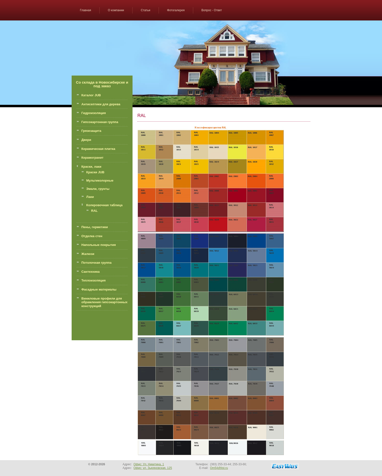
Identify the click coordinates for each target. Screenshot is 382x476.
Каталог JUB (91, 95)
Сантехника (90, 271)
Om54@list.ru (219, 468)
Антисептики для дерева (100, 104)
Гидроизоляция (93, 113)
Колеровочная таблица (104, 205)
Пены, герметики (94, 227)
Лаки (90, 197)
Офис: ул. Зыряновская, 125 (153, 468)
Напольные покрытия (98, 245)
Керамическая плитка (98, 149)
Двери (86, 140)
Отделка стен (91, 236)
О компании (116, 10)
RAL (94, 211)
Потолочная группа (96, 262)
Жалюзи (87, 254)
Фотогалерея (176, 10)
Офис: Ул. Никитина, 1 (149, 464)
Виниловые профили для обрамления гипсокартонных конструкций (104, 302)
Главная (85, 10)
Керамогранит (92, 157)
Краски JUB (95, 172)
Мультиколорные (99, 180)
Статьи (145, 10)
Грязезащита (91, 131)
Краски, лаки (91, 166)
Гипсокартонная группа (99, 122)
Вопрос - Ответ (211, 10)
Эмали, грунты (97, 189)
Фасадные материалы (98, 289)
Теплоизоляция (93, 280)
